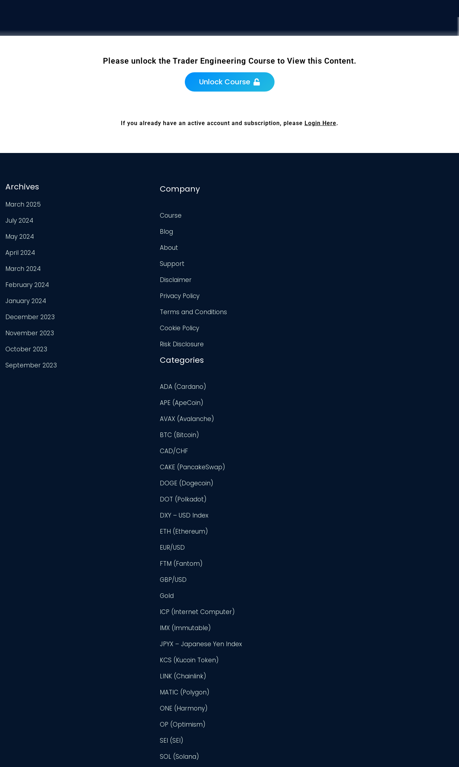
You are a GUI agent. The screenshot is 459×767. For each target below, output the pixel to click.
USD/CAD (248, 678)
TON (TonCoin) (256, 598)
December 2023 (29, 316)
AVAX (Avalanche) (261, 244)
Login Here (320, 123)
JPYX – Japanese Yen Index (275, 469)
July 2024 (19, 219)
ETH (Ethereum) (258, 357)
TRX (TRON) (251, 614)
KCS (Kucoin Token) (263, 485)
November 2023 (29, 332)
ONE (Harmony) (258, 534)
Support (402, 43)
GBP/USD (247, 405)
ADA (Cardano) (257, 212)
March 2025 (22, 203)
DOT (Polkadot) (257, 325)
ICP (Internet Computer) (271, 437)
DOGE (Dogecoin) (261, 309)
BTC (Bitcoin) (253, 260)
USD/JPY (246, 695)
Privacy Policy (139, 292)
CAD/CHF (248, 276)
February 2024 (26, 283)
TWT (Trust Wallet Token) (272, 630)
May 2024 (19, 235)
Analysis (359, 37)
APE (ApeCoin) (256, 228)
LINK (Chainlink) (257, 502)
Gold (241, 421)
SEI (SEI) (246, 566)
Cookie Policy (139, 325)
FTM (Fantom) (255, 389)
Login (441, 49)
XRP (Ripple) (252, 711)
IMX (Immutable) (259, 453)
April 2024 (19, 251)
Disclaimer (135, 276)
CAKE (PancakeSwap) (267, 292)
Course (318, 32)
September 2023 (30, 364)
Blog (126, 228)
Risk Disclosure (141, 341)
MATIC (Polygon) (259, 518)
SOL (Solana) (253, 582)
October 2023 (25, 348)
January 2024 (25, 300)
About (128, 244)
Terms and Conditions (153, 309)
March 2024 (22, 267)
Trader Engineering (223, 752)
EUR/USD (246, 373)
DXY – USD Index (258, 341)
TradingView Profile (391, 210)
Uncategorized (256, 646)
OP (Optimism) (257, 550)
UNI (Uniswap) (255, 662)
